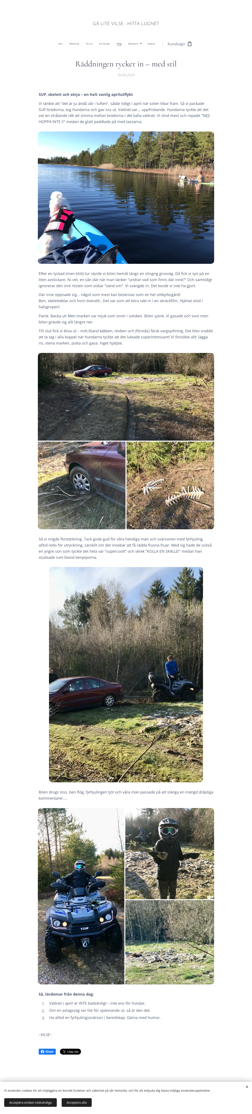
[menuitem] (87, 44)
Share (47, 1051)
